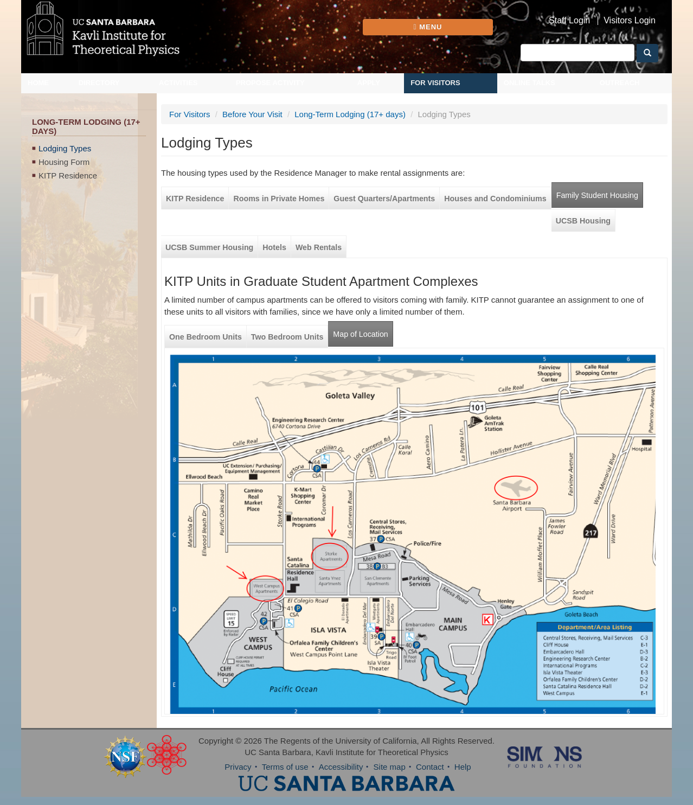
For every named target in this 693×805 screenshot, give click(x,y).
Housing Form (64, 162)
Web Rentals (319, 247)
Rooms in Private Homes (278, 198)
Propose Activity (270, 83)
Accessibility (341, 766)
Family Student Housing (597, 195)
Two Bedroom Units (287, 337)
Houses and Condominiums (495, 198)
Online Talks (529, 83)
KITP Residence (68, 175)
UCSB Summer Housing (209, 247)
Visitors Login (630, 20)
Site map (390, 766)
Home (38, 83)
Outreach (620, 83)
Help (462, 766)
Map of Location (360, 334)
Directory (99, 83)
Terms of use (285, 766)
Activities (178, 83)
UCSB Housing (583, 220)
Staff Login (569, 20)
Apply (368, 83)
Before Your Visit (252, 114)
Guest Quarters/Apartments (384, 198)
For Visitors (435, 83)
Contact (430, 766)
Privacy (237, 766)
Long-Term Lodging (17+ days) (350, 114)
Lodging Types (65, 148)
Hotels (274, 247)
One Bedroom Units (205, 337)
